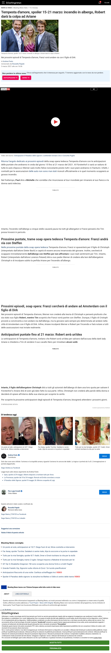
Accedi (106, 3)
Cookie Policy (98, 638)
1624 (28, 618)
